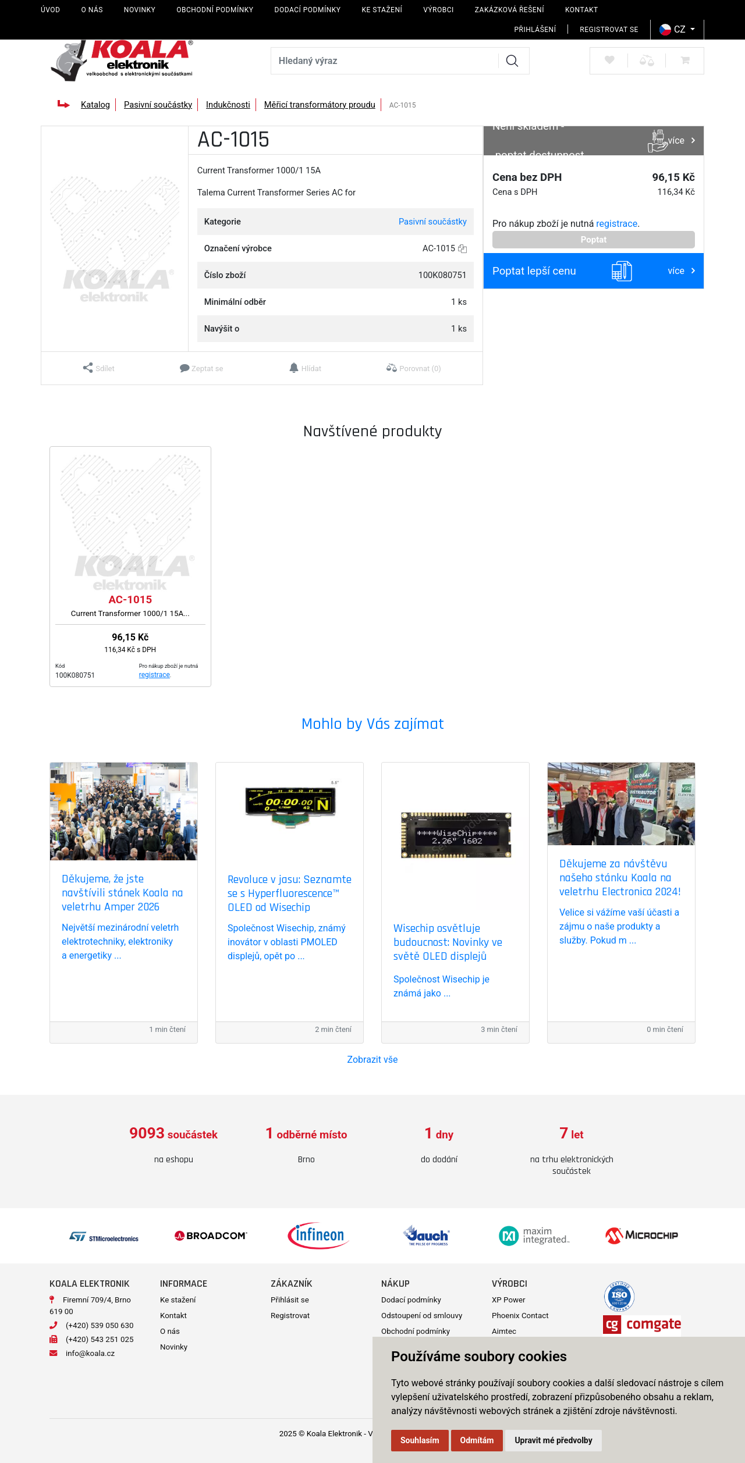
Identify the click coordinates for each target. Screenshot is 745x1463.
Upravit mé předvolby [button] (553, 1440)
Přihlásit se (290, 1299)
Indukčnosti (228, 104)
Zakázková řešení (509, 10)
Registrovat (290, 1315)
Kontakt (581, 10)
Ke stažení (381, 10)
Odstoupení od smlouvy (421, 1315)
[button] (99, 368)
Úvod (50, 10)
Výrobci (438, 10)
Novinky (139, 10)
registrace (616, 223)
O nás (91, 10)
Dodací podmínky (308, 10)
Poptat (594, 239)
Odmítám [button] (477, 1440)
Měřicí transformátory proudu (319, 104)
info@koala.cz (90, 1353)
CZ (673, 29)
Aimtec (504, 1331)
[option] (173, 1145)
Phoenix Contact (520, 1315)
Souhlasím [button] (419, 1440)
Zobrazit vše (372, 1059)
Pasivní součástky (158, 104)
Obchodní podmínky (214, 10)
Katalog (95, 104)
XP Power (509, 1299)
